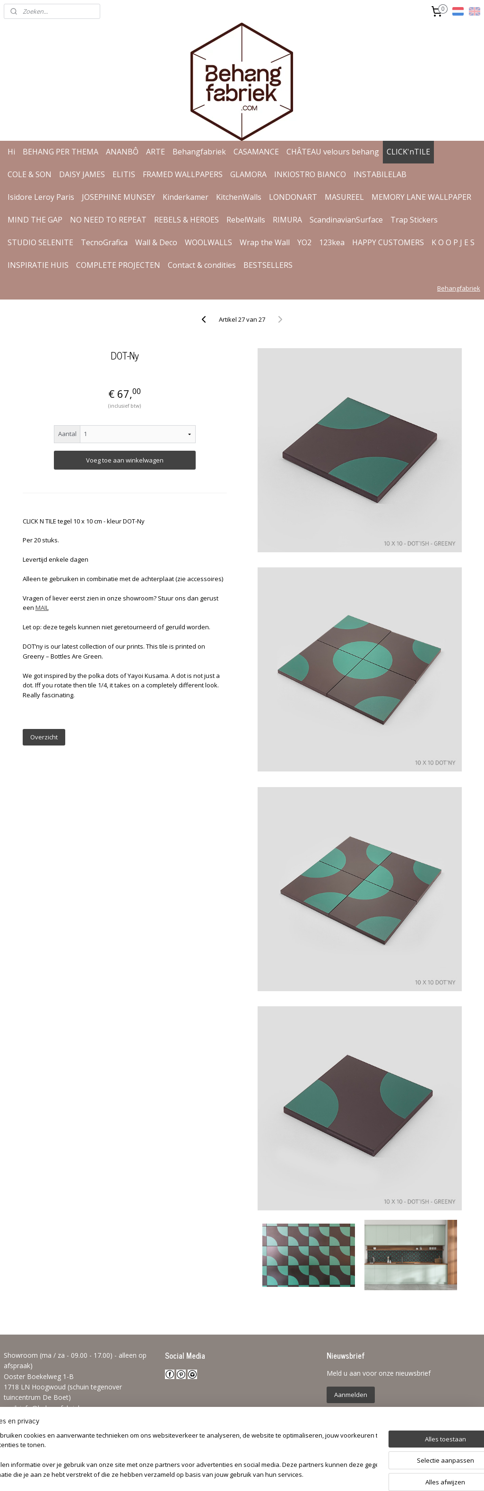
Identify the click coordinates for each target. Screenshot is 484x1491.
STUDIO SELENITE (40, 242)
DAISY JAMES (82, 174)
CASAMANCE (256, 151)
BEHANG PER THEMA (60, 151)
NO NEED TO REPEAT (108, 219)
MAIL (42, 607)
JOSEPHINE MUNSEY (118, 197)
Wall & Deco (156, 242)
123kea (332, 242)
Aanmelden (350, 1394)
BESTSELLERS (268, 265)
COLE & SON (30, 174)
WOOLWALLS (208, 242)
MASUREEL (344, 197)
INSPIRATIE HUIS (38, 265)
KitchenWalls (238, 197)
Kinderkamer (185, 197)
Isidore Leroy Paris (41, 197)
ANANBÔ (122, 151)
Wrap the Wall (265, 242)
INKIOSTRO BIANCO (310, 174)
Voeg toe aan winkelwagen (125, 460)
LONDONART (293, 197)
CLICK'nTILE (408, 151)
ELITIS (123, 174)
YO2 (304, 242)
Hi (11, 151)
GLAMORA (248, 174)
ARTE (155, 151)
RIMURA (287, 219)
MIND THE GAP (35, 219)
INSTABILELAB (380, 174)
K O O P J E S (453, 242)
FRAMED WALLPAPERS (183, 174)
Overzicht (44, 737)
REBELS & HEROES (186, 219)
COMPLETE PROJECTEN (118, 265)
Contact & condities (202, 265)
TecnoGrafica (104, 242)
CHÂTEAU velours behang (332, 151)
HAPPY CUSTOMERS (388, 242)
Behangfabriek (199, 151)
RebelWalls (245, 219)
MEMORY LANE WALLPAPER (421, 197)
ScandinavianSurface (346, 219)
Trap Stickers (414, 219)
